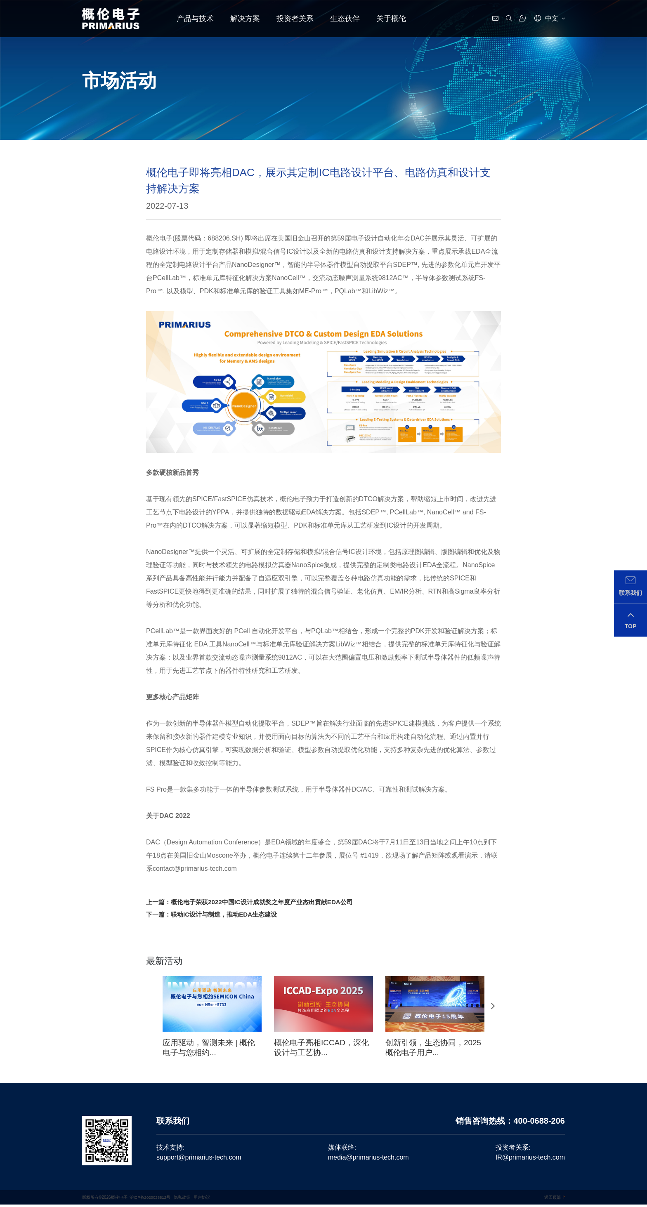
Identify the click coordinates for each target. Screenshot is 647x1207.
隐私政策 (183, 1200)
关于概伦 (391, 18)
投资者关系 (295, 18)
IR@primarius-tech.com (530, 1159)
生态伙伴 (345, 18)
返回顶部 (554, 1200)
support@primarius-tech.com (198, 1159)
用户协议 (202, 1200)
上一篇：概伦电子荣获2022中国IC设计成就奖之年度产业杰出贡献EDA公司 (256, 902)
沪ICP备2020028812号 (151, 1200)
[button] (492, 1008)
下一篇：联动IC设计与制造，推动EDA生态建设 (216, 915)
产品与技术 (195, 18)
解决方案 (245, 18)
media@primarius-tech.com (368, 1159)
